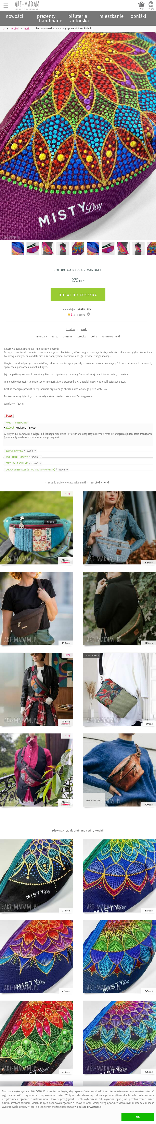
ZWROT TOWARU (21, 450)
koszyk (141, 8)
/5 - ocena (76, 314)
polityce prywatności (89, 1106)
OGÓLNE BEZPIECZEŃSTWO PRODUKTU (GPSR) (37, 469)
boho (94, 336)
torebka (81, 336)
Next (149, 129)
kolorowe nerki (111, 336)
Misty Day (84, 309)
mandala (41, 336)
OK (138, 1116)
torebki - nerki (100, 482)
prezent (67, 336)
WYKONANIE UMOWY (23, 457)
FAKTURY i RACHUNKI (24, 463)
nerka (54, 336)
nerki (84, 329)
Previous (6, 129)
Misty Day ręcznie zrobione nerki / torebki (78, 830)
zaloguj (150, 8)
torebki (70, 329)
